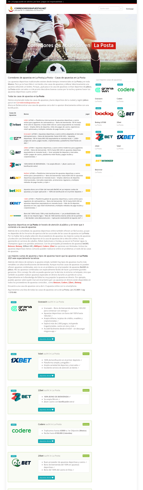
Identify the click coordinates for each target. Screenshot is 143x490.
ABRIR (88, 125)
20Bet (26, 148)
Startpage (130, 9)
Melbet (26, 173)
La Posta (60, 302)
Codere (46, 246)
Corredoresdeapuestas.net (27, 102)
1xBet (26, 199)
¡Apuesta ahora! (46, 339)
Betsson (11, 246)
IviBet (26, 120)
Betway (19, 246)
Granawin (27, 134)
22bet (52, 246)
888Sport (38, 246)
